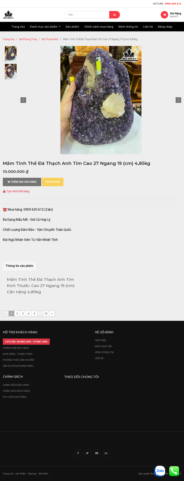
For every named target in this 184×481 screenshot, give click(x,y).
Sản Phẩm (20, 473)
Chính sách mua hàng (16, 391)
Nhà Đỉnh (44, 473)
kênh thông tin (104, 352)
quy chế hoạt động (14, 396)
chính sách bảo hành (16, 385)
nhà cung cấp (103, 346)
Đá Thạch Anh (50, 39)
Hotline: (167, 3)
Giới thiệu (101, 340)
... (40, 313)
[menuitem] (18, 29)
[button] (23, 100)
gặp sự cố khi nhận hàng (18, 365)
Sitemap (32, 473)
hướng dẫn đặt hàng (16, 348)
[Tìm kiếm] (114, 16)
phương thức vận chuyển (18, 360)
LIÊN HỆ (99, 358)
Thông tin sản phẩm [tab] (19, 266)
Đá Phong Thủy (28, 39)
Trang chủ (9, 39)
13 (46, 313)
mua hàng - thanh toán (17, 354)
